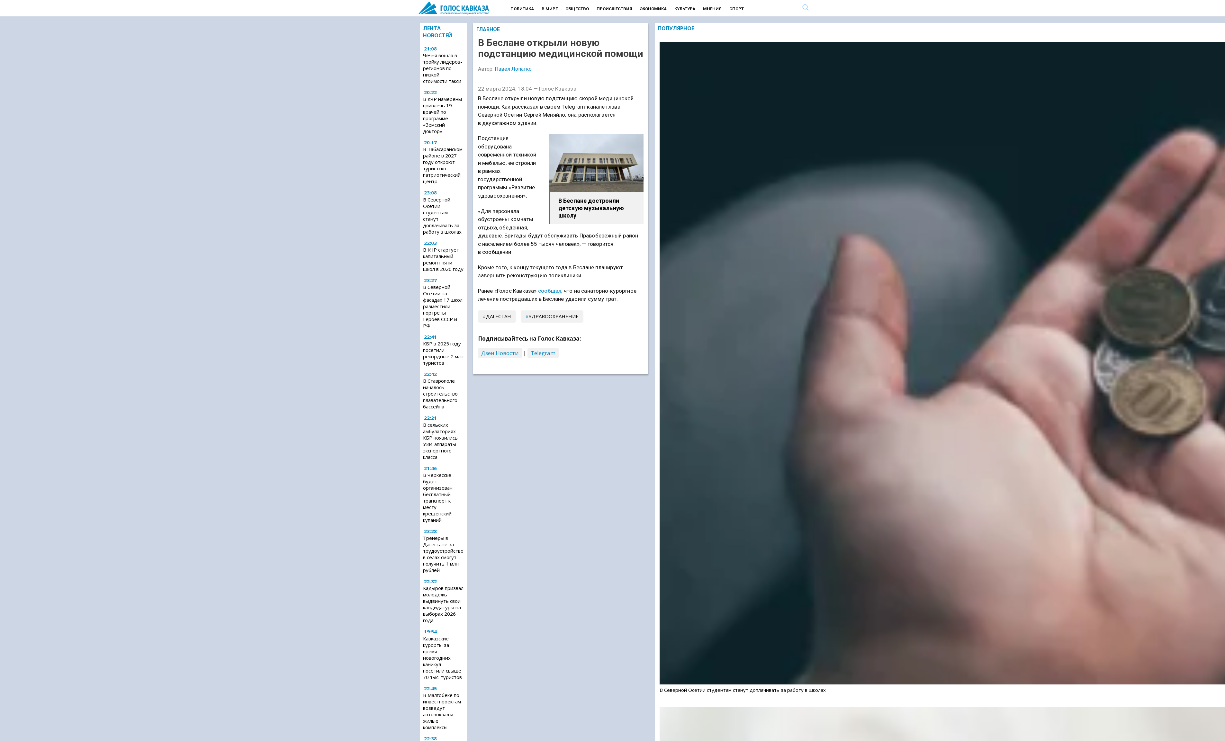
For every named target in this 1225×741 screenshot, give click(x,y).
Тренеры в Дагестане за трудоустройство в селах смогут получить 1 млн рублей (443, 554)
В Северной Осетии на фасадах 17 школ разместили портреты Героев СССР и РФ (443, 306)
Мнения (712, 8)
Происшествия (614, 8)
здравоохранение (554, 316)
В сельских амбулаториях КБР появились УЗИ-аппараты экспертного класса (440, 441)
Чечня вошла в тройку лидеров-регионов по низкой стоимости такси (442, 68)
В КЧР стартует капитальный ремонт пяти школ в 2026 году (443, 259)
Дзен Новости (500, 353)
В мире (550, 8)
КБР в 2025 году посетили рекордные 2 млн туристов (443, 353)
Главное (488, 29)
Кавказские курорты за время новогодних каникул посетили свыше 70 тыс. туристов (442, 657)
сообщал (549, 291)
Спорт (736, 8)
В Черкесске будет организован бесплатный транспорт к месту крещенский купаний (438, 497)
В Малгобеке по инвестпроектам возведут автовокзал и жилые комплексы (442, 711)
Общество (577, 8)
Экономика (653, 8)
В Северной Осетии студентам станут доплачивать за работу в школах (442, 215)
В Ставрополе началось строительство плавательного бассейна (440, 394)
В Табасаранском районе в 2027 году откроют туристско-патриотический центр (443, 165)
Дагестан (498, 316)
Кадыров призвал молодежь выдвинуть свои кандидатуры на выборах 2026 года (443, 604)
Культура (684, 8)
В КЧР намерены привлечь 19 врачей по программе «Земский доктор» (442, 115)
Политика (522, 8)
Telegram (543, 353)
